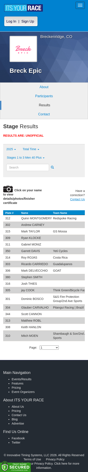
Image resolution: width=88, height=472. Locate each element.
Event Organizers (23, 392)
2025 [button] (11, 149)
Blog (15, 419)
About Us (18, 406)
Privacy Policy (55, 459)
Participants (44, 96)
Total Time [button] (31, 149)
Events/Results (21, 379)
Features (17, 383)
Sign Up (27, 21)
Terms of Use (32, 459)
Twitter (16, 442)
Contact (44, 114)
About (44, 87)
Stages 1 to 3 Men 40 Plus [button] (26, 157)
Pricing (16, 387)
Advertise (18, 423)
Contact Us (77, 199)
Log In (11, 21)
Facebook (18, 438)
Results (44, 105)
